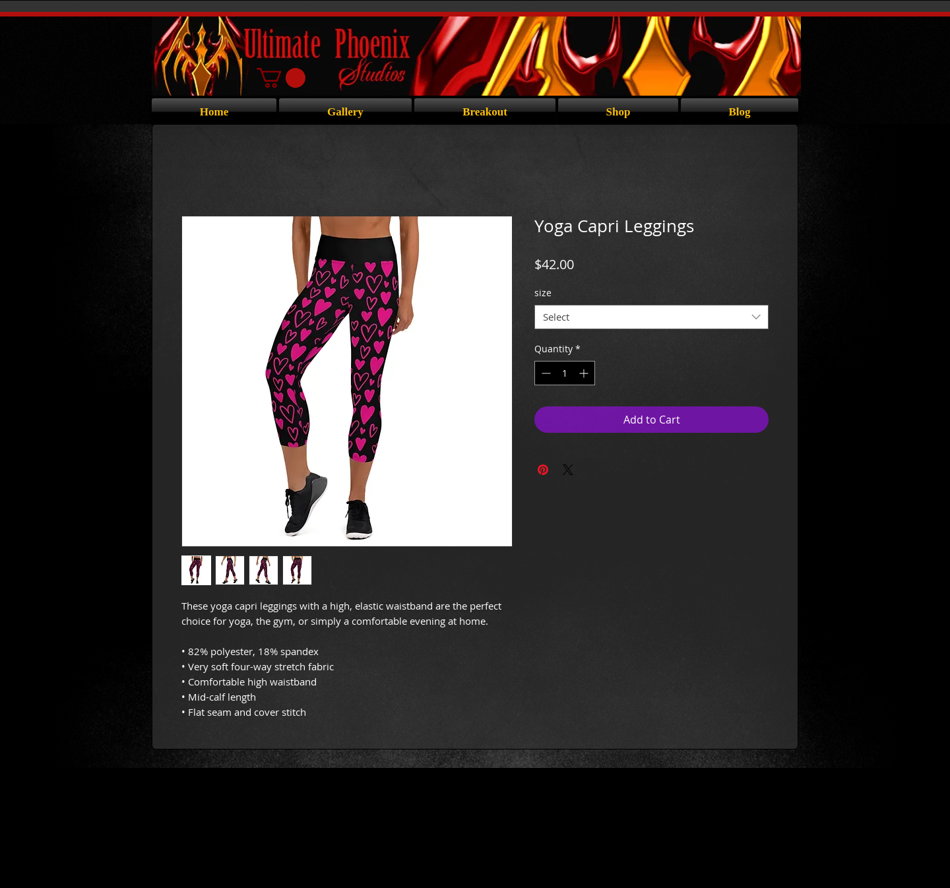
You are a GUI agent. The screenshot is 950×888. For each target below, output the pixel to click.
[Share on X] (568, 470)
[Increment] (585, 373)
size (543, 292)
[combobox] (651, 317)
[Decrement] (544, 373)
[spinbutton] (565, 373)
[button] (281, 78)
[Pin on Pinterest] (543, 470)
